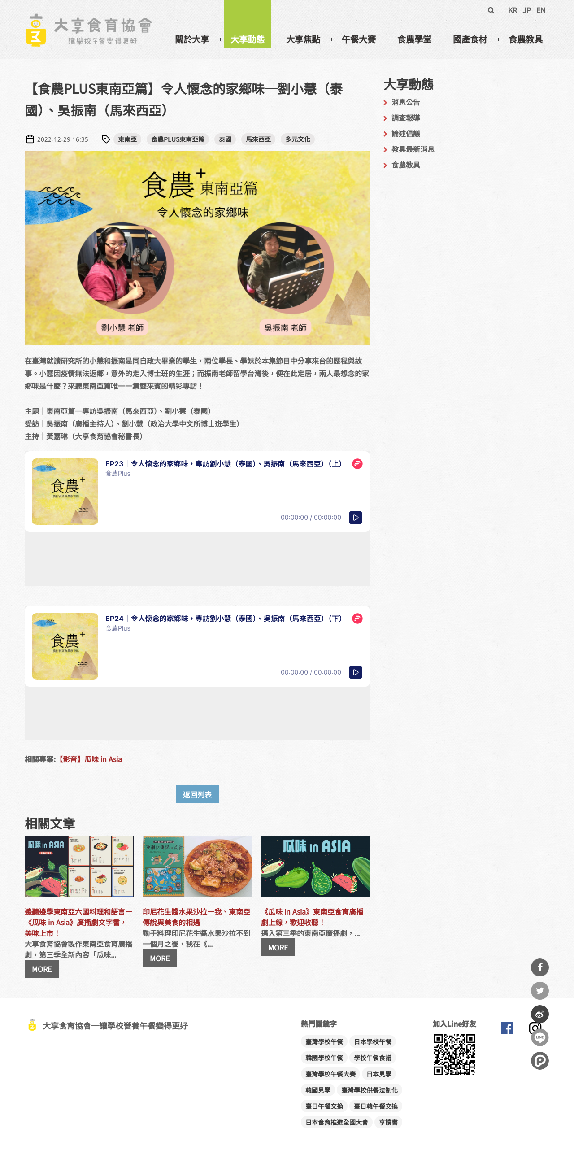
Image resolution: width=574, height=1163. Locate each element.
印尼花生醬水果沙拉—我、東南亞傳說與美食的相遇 (196, 917)
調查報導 (405, 117)
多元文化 (297, 139)
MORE (42, 968)
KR (512, 9)
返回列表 (197, 794)
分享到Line (540, 1037)
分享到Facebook (540, 967)
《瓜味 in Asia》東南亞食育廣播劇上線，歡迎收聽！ (312, 917)
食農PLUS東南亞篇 (177, 139)
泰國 (225, 139)
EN (541, 9)
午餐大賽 (359, 39)
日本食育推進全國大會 (336, 1122)
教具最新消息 (413, 149)
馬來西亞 (258, 139)
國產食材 (470, 39)
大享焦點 (303, 39)
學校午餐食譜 (372, 1057)
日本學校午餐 (372, 1041)
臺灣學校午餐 (324, 1041)
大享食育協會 (507, 1030)
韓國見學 (317, 1089)
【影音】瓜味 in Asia (89, 759)
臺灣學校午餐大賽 (330, 1073)
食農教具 (526, 39)
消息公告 (405, 101)
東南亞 (127, 139)
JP (526, 9)
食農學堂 (414, 39)
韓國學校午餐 (324, 1057)
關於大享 (192, 39)
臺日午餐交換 (324, 1106)
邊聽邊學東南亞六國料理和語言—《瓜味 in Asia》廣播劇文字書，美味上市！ (78, 922)
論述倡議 (405, 133)
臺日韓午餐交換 (376, 1106)
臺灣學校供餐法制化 (369, 1089)
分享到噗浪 (540, 1061)
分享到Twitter (540, 991)
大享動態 (247, 39)
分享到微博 (540, 1014)
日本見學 (378, 1073)
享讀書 (388, 1122)
